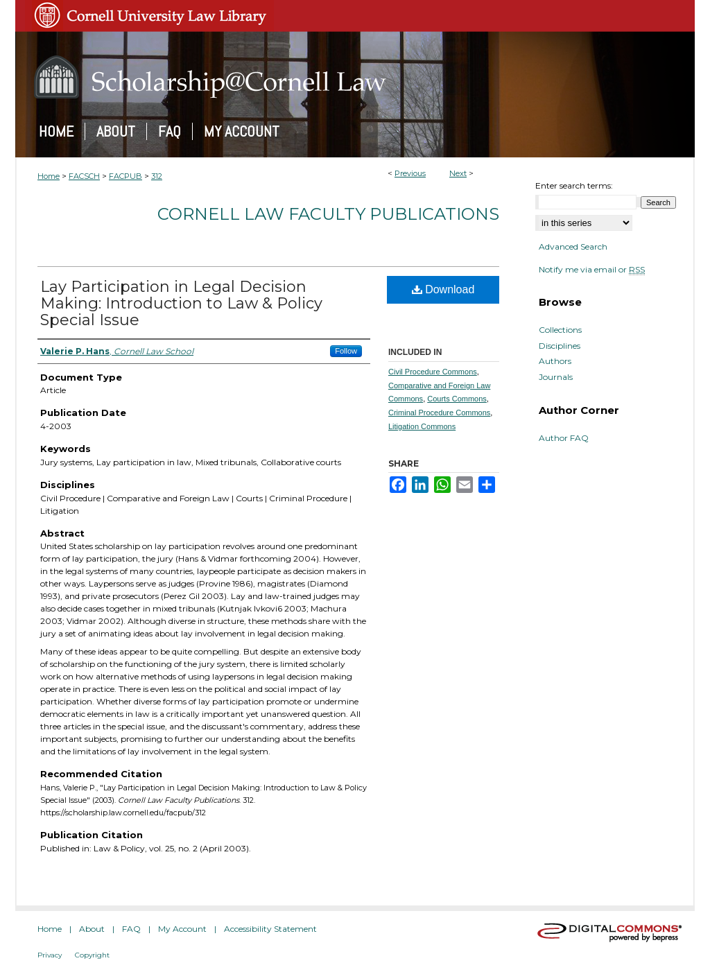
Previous (410, 173)
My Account (182, 928)
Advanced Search (573, 246)
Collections (560, 330)
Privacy (49, 955)
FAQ (131, 928)
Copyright (92, 955)
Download (443, 289)
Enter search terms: (574, 185)
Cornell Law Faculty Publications (328, 214)
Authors (555, 361)
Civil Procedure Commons (432, 371)
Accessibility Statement (270, 928)
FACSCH (84, 176)
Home (48, 176)
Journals (556, 377)
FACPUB (125, 176)
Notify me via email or (592, 270)
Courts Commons (457, 398)
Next (458, 173)
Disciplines (559, 346)
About (92, 928)
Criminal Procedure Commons (439, 412)
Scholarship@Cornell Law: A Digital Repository (355, 77)
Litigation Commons (422, 426)
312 (156, 176)
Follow (346, 351)
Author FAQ (564, 438)
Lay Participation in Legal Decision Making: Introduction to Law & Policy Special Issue (181, 303)
